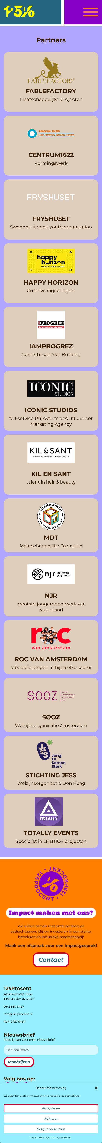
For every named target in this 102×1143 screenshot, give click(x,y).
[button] (96, 1088)
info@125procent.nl (18, 1014)
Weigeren (51, 1118)
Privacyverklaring (61, 1137)
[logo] (19, 11)
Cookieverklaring (39, 1137)
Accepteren (51, 1108)
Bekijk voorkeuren (51, 1129)
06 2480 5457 (14, 1006)
